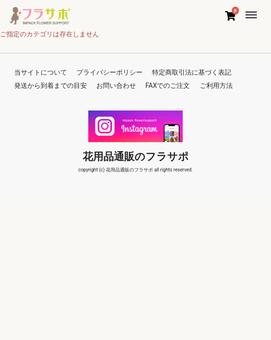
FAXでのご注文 (167, 85)
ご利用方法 (216, 85)
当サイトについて (40, 72)
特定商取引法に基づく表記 (191, 72)
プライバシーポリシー (109, 72)
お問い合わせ (116, 85)
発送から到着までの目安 (50, 85)
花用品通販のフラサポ (136, 156)
